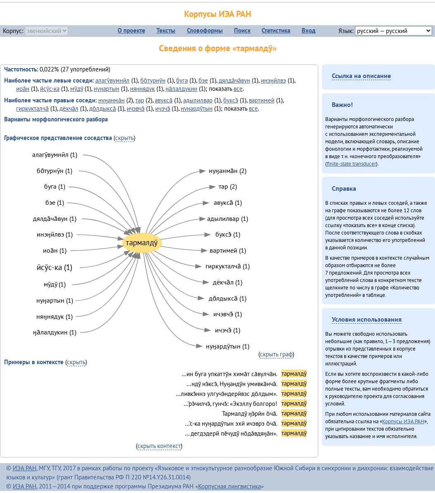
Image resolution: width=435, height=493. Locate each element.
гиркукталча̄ (32, 108)
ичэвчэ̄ (135, 108)
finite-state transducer (351, 163)
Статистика (276, 30)
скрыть (124, 138)
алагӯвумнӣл (112, 80)
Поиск (242, 30)
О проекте (131, 30)
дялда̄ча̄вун (234, 80)
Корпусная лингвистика (229, 486)
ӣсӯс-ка (49, 88)
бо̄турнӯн (152, 80)
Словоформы (205, 30)
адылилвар (198, 100)
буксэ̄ (230, 100)
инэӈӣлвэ (273, 80)
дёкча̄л (68, 108)
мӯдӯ (76, 88)
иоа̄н (22, 88)
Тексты (165, 30)
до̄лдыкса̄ (102, 108)
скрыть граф (276, 354)
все (238, 88)
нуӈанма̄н (111, 100)
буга (182, 80)
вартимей (261, 100)
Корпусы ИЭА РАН (217, 13)
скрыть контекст (159, 446)
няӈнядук (142, 88)
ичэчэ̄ (162, 108)
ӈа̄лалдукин (181, 88)
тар (139, 100)
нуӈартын (106, 88)
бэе (203, 80)
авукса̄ (164, 100)
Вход (309, 30)
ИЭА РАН (24, 468)
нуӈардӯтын (197, 108)
